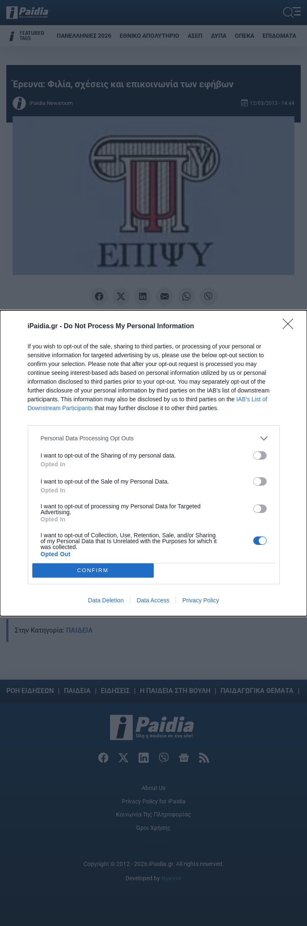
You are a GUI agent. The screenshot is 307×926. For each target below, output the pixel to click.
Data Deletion (106, 600)
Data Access (152, 600)
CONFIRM (93, 570)
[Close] (291, 327)
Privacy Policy (200, 600)
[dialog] (153, 463)
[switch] (260, 455)
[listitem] (154, 438)
